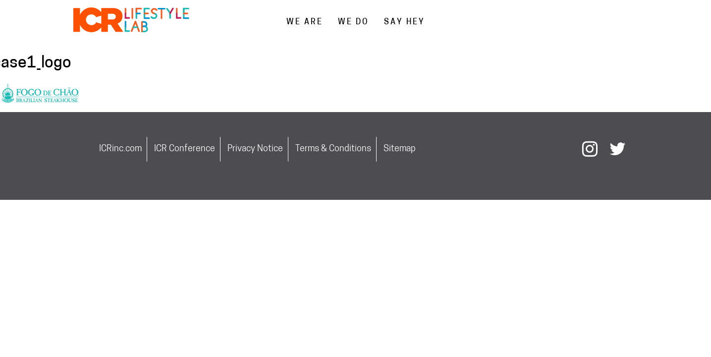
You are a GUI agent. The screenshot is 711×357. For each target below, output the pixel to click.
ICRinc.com (120, 149)
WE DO (353, 22)
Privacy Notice (255, 149)
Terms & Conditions (333, 149)
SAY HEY (404, 22)
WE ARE (304, 22)
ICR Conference (184, 149)
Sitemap (399, 149)
